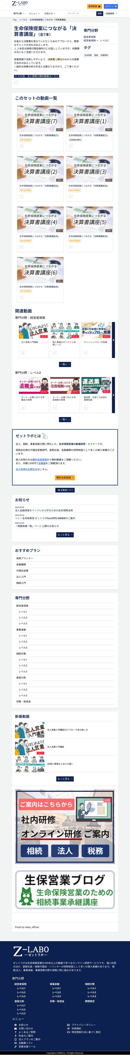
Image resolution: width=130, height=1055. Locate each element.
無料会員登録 (39, 460)
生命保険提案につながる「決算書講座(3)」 (89, 186)
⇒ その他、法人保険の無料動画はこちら (37, 76)
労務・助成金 (23, 701)
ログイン (111, 6)
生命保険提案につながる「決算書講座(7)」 (39, 135)
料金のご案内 (24, 1036)
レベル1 (23, 612)
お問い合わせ (24, 1028)
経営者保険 (90, 37)
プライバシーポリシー (82, 1025)
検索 (100, 13)
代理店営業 (22, 571)
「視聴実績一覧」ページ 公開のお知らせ (37, 526)
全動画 (42, 463)
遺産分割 (21, 678)
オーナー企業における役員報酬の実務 (64, 398)
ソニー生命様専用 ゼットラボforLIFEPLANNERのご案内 (45, 518)
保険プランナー (24, 558)
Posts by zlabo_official (27, 927)
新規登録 (95, 6)
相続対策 (21, 654)
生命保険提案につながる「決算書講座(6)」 (39, 287)
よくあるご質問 (25, 1032)
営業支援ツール (25, 1047)
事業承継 (21, 630)
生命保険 (88, 56)
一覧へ (65, 364)
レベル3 (23, 623)
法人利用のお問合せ (26, 469)
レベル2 (23, 20)
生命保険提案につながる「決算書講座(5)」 (89, 236)
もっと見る (65, 535)
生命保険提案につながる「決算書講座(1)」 (89, 135)
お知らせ (49, 13)
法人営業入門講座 (29, 342)
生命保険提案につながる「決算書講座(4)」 (39, 236)
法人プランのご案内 (27, 1039)
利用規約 (74, 1028)
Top (15, 20)
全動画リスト (65, 490)
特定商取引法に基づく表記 (84, 1032)
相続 (96, 56)
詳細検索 (111, 13)
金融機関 (21, 564)
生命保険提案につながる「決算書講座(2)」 (39, 186)
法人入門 (21, 577)
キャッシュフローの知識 (95, 342)
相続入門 (21, 583)
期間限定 (90, 1001)
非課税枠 (104, 56)
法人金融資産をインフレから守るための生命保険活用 (44, 510)
